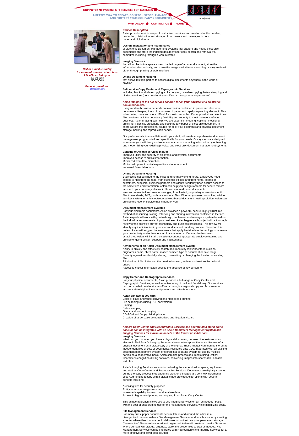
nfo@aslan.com (97, 89)
